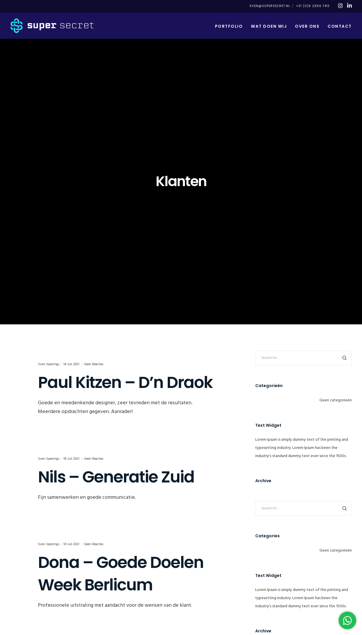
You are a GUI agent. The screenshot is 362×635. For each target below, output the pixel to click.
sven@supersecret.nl (269, 6)
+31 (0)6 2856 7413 (313, 6)
